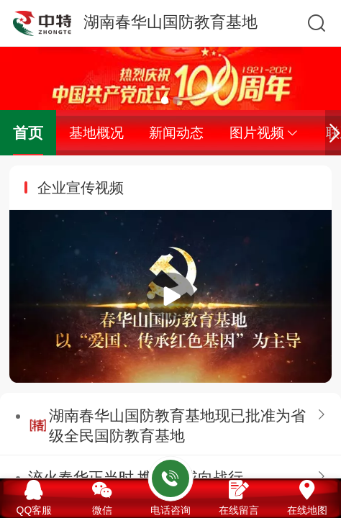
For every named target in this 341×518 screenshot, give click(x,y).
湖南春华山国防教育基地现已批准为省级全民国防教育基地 (177, 425)
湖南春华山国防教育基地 (170, 22)
